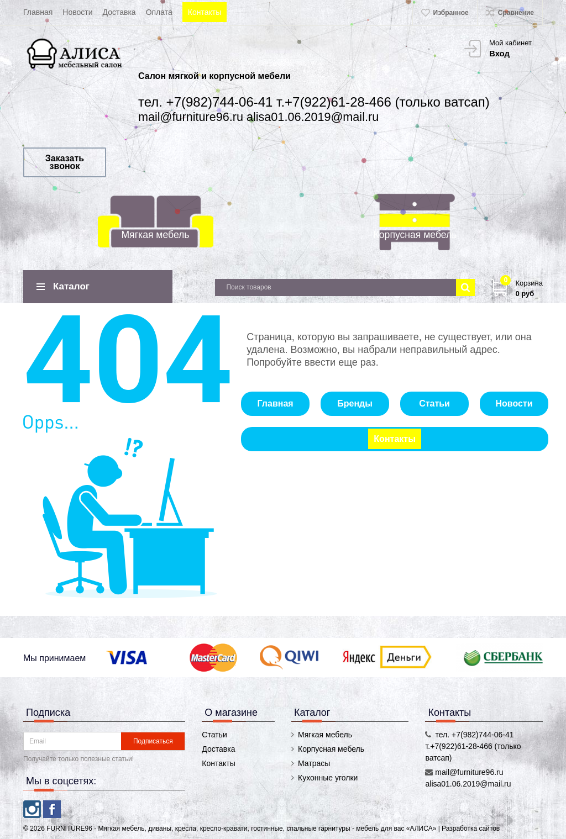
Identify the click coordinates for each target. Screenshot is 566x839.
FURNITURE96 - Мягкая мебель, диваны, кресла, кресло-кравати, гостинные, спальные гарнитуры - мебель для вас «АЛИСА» (242, 828)
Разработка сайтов (471, 828)
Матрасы (314, 763)
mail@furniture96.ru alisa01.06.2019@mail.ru (258, 117)
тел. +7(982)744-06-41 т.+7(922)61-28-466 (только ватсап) (314, 101)
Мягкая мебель (155, 234)
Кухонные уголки (328, 777)
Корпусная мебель (415, 234)
